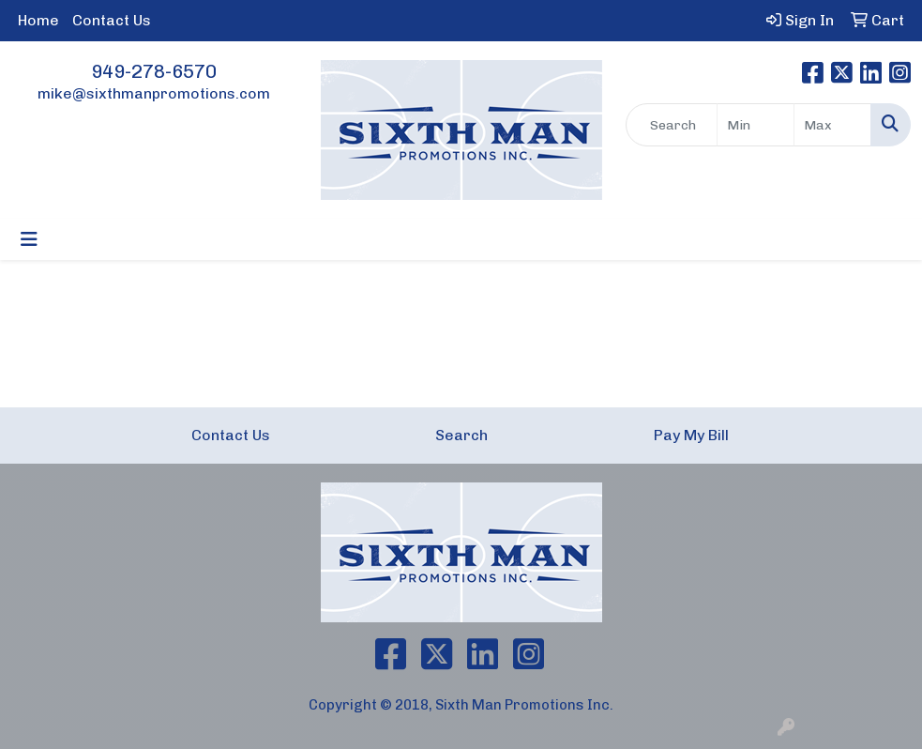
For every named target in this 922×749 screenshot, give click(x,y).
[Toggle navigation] (29, 239)
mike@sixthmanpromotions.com (154, 93)
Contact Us (111, 20)
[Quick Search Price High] (832, 124)
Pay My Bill (691, 435)
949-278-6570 (154, 71)
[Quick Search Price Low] (755, 124)
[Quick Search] (672, 124)
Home (38, 20)
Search (461, 435)
